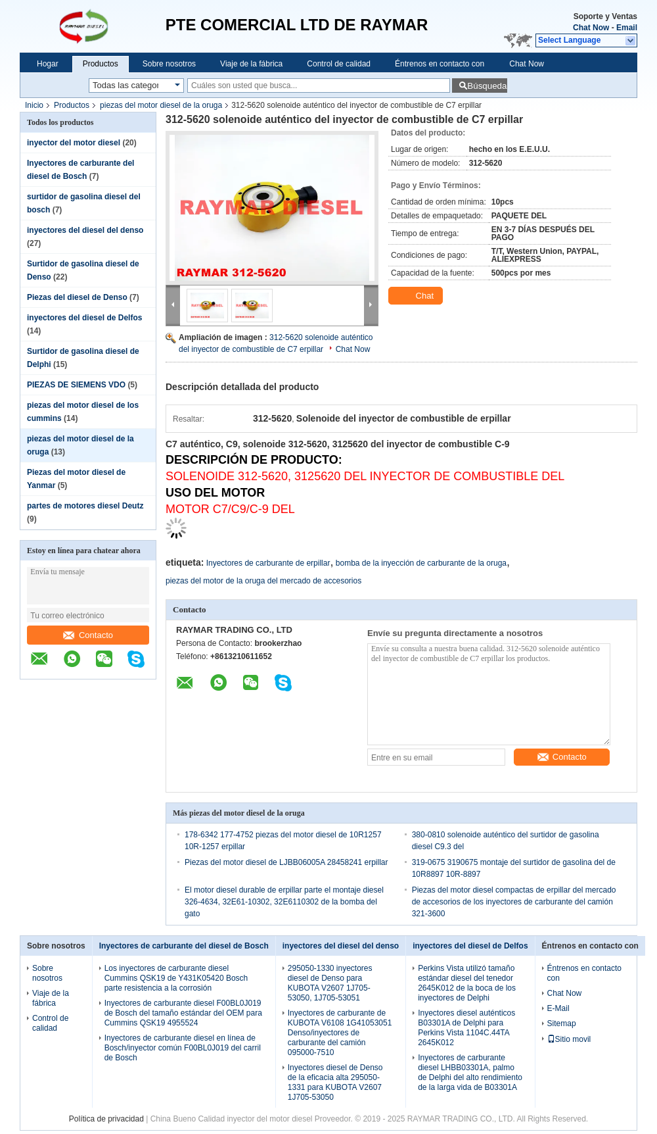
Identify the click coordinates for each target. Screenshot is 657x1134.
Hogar (47, 63)
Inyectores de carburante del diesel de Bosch (184, 945)
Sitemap (561, 1023)
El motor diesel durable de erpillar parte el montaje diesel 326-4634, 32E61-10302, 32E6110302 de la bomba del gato (284, 901)
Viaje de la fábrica (251, 63)
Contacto (88, 635)
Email (626, 27)
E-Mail (558, 1008)
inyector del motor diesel (73, 142)
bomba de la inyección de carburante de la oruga (421, 563)
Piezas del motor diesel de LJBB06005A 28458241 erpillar (286, 862)
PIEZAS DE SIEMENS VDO (76, 384)
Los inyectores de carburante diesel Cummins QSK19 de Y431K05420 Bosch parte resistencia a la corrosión (176, 978)
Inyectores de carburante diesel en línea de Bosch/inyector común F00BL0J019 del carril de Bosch (182, 1047)
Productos (100, 63)
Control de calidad (339, 63)
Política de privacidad (106, 1118)
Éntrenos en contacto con (439, 63)
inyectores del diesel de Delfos (84, 317)
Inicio (34, 105)
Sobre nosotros (169, 63)
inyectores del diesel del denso (85, 230)
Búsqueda (487, 86)
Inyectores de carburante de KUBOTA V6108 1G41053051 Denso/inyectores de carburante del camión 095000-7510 (340, 1032)
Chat (417, 296)
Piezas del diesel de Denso (77, 297)
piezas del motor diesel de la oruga (161, 105)
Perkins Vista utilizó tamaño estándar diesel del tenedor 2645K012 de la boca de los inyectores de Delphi (467, 983)
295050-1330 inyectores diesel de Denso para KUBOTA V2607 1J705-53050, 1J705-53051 (330, 983)
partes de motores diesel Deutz (85, 505)
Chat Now (591, 27)
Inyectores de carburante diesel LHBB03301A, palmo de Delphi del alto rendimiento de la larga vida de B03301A (470, 1072)
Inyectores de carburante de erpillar (268, 563)
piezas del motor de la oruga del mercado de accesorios (263, 580)
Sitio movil (569, 1039)
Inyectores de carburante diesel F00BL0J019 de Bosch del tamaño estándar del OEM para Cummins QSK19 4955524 (183, 1012)
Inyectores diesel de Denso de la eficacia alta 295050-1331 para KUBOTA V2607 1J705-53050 (335, 1082)
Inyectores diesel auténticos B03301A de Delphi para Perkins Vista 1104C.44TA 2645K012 (466, 1027)
